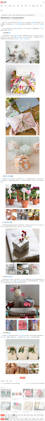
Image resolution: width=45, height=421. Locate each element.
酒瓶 (33, 279)
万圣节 (16, 417)
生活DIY (37, 419)
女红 (30, 5)
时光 (32, 24)
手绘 (3, 337)
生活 (37, 5)
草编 (5, 226)
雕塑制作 (33, 419)
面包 (8, 335)
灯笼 (8, 415)
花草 (9, 176)
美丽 (26, 37)
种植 (7, 176)
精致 (11, 178)
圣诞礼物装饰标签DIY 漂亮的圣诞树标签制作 (12, 383)
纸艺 (22, 5)
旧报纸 (2, 180)
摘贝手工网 (4, 15)
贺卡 (6, 415)
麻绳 (19, 337)
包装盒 (23, 178)
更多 (2, 10)
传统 (18, 37)
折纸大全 (17, 419)
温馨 (20, 22)
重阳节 (9, 417)
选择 (18, 35)
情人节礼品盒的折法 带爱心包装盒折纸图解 (36, 383)
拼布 (26, 38)
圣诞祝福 (20, 24)
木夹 (15, 337)
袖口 (25, 279)
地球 (17, 28)
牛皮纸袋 (23, 335)
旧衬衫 (8, 276)
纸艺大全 (21, 419)
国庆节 (5, 417)
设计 (31, 226)
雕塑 (33, 5)
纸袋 (9, 332)
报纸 (6, 222)
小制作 (9, 5)
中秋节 (2, 417)
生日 (19, 415)
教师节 (42, 415)
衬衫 (9, 279)
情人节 (28, 415)
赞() (22, 377)
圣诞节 (32, 22)
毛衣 (12, 276)
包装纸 (15, 35)
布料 (9, 32)
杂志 (9, 222)
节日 (5, 5)
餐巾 (18, 38)
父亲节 (35, 415)
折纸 (18, 5)
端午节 (38, 415)
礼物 (13, 24)
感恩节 (12, 417)
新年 (22, 415)
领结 (18, 280)
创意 (41, 5)
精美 (42, 35)
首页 (2, 5)
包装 (14, 15)
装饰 (29, 337)
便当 (22, 38)
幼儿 (14, 5)
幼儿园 (14, 419)
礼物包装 (42, 24)
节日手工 (10, 15)
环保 (26, 5)
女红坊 (30, 419)
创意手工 (41, 419)
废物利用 (26, 419)
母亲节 (32, 415)
